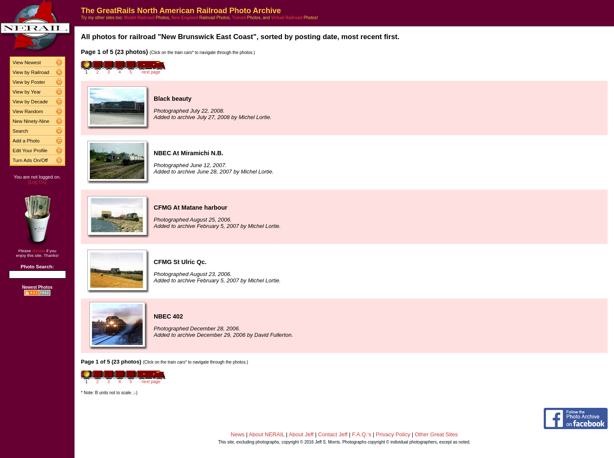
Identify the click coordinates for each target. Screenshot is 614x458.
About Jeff (301, 434)
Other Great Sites (436, 434)
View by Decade (30, 101)
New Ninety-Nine (31, 121)
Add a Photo (26, 140)
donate (38, 250)
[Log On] (37, 182)
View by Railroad (31, 72)
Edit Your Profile (30, 150)
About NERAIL (266, 434)
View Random (28, 111)
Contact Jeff (332, 434)
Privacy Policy (393, 434)
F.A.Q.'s (361, 434)
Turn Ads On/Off (30, 160)
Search (21, 131)
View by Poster (29, 82)
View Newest (27, 62)
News (238, 434)
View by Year (27, 91)
